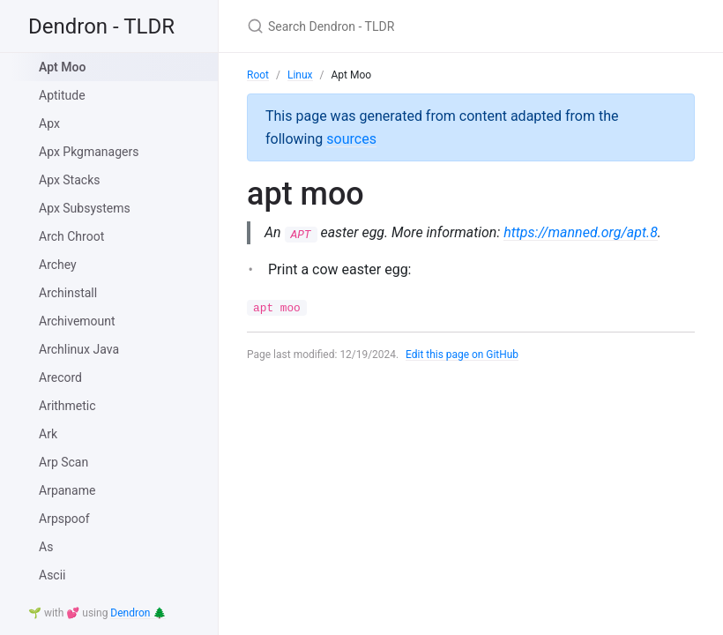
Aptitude (62, 95)
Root (258, 75)
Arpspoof (64, 519)
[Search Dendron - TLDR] (455, 26)
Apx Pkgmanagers (88, 152)
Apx (49, 123)
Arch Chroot (71, 236)
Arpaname (67, 490)
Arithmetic (67, 406)
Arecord (60, 377)
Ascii (52, 575)
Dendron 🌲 (138, 613)
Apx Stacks (69, 180)
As (46, 547)
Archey (58, 265)
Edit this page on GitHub (462, 354)
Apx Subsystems (84, 208)
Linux (300, 75)
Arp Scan (63, 462)
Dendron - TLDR (101, 26)
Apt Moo (62, 67)
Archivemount (77, 321)
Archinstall (68, 293)
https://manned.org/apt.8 (581, 232)
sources (351, 139)
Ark (48, 434)
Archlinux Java (79, 349)
